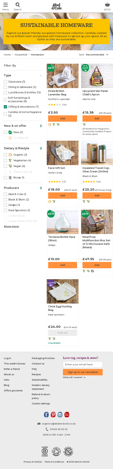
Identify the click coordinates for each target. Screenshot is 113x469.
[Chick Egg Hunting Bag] (63, 291)
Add (62, 118)
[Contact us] (38, 364)
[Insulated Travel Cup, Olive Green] (97, 153)
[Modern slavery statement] (44, 387)
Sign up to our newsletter (83, 372)
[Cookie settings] (41, 403)
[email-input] (83, 364)
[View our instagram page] (60, 414)
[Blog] (6, 385)
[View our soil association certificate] (56, 451)
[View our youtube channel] (67, 414)
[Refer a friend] (12, 369)
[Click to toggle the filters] (23, 75)
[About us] (9, 374)
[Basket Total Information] (107, 6)
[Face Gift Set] (63, 153)
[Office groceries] (13, 390)
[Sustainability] (39, 380)
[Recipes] (36, 374)
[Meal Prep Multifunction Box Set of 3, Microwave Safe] (97, 222)
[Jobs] (6, 380)
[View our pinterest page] (53, 414)
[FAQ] (34, 369)
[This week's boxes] (14, 364)
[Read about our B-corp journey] (45, 451)
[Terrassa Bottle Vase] (63, 222)
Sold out (63, 332)
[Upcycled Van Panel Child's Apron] (97, 76)
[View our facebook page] (46, 414)
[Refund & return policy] (44, 396)
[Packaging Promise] (43, 358)
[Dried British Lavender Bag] (63, 76)
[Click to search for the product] (17, 6)
